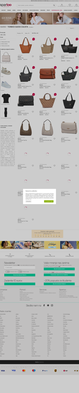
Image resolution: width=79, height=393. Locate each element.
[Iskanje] (54, 5)
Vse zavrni (28, 201)
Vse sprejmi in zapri (49, 201)
